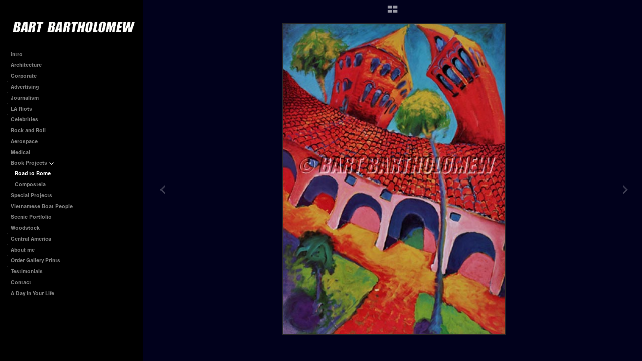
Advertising (25, 87)
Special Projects (31, 195)
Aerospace (24, 141)
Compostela (30, 184)
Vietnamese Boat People (42, 206)
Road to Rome (33, 173)
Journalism (28, 98)
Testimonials (27, 271)
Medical (20, 152)
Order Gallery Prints (35, 260)
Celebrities (24, 119)
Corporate (27, 76)
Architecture (26, 65)
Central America (31, 239)
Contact (21, 282)
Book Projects (32, 163)
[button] (392, 13)
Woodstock (25, 228)
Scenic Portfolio (31, 217)
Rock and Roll (28, 130)
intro (17, 54)
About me (23, 250)
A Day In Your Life (32, 293)
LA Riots (21, 109)
